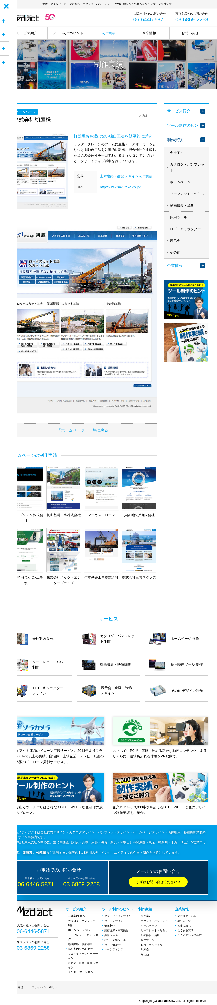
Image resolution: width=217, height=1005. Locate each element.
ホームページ (180, 182)
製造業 (14, 852)
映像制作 (109, 924)
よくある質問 (185, 929)
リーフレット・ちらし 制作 (83, 935)
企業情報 (149, 33)
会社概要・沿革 (186, 915)
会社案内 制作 (76, 915)
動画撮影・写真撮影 (116, 929)
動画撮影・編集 (182, 205)
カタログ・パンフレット (187, 167)
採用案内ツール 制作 (80, 946)
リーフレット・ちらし (187, 194)
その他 (175, 252)
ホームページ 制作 (79, 929)
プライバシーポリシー (46, 983)
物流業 (41, 852)
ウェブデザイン (113, 920)
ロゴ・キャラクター (185, 229)
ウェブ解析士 (112, 942)
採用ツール (178, 217)
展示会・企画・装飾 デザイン (83, 962)
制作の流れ (184, 924)
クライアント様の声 (189, 933)
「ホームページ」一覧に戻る (82, 430)
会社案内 (177, 153)
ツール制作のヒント (67, 33)
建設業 (27, 852)
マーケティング (113, 946)
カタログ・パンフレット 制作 (82, 922)
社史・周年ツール (115, 937)
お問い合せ (190, 33)
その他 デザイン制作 (80, 968)
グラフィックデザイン (117, 915)
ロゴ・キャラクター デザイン (83, 953)
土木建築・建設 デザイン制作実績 (126, 176)
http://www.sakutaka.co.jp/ (120, 187)
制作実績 (108, 33)
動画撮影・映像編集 (80, 942)
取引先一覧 (184, 920)
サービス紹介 (27, 33)
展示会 (175, 241)
